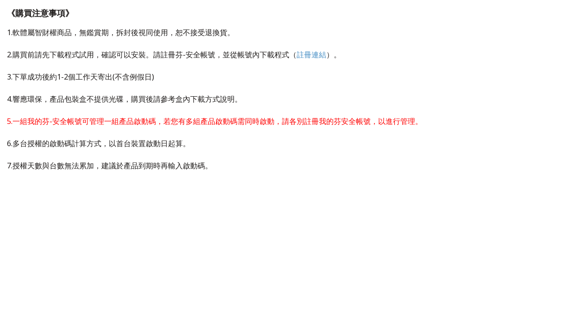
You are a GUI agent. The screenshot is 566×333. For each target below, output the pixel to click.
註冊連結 (311, 54)
